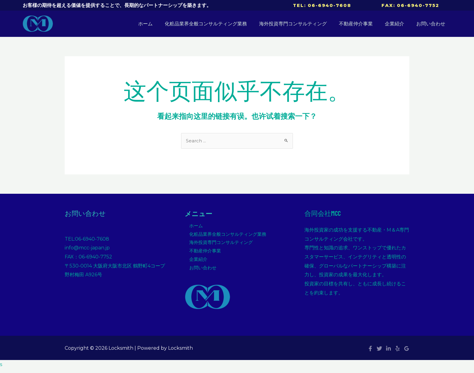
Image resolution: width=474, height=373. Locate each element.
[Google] (406, 352)
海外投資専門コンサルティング (301, 24)
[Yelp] (397, 352)
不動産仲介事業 (362, 24)
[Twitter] (379, 352)
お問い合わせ (431, 24)
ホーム (158, 24)
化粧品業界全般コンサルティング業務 (217, 24)
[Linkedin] (388, 352)
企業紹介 (398, 24)
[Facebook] (370, 352)
